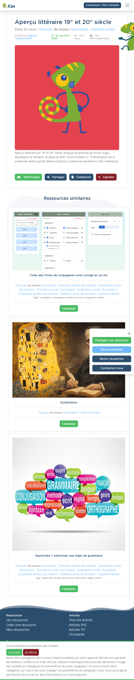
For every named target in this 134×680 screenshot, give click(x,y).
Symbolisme (68, 402)
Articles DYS (78, 625)
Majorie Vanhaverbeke (26, 37)
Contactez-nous (111, 368)
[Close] (129, 333)
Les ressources (17, 620)
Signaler (106, 177)
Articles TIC (77, 630)
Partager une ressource (111, 340)
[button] (81, 177)
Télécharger (28, 177)
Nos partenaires (112, 349)
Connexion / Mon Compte (102, 5)
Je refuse (31, 652)
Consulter (69, 308)
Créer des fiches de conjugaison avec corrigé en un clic (69, 275)
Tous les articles (81, 620)
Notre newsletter (112, 359)
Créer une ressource (21, 625)
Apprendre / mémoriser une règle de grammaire (68, 555)
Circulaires (77, 634)
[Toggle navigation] (127, 5)
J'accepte (14, 652)
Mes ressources (17, 630)
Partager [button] (55, 177)
